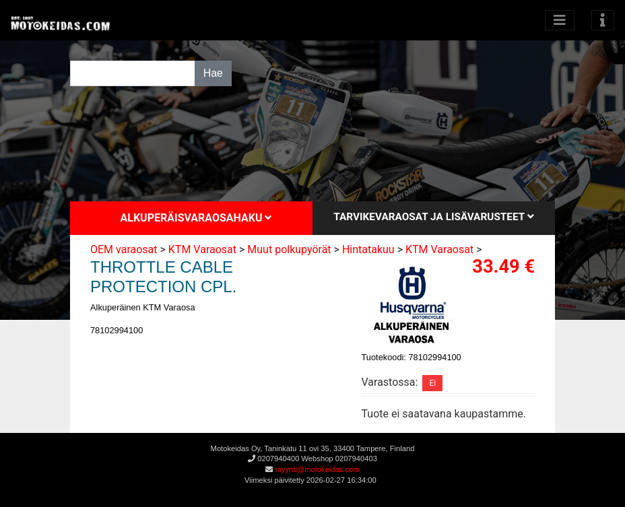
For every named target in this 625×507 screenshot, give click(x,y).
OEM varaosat (124, 249)
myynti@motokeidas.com (317, 469)
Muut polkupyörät (289, 249)
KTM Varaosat (202, 249)
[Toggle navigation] (602, 20)
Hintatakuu (368, 249)
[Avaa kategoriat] (559, 20)
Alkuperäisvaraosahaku (196, 217)
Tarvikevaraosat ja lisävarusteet (433, 217)
